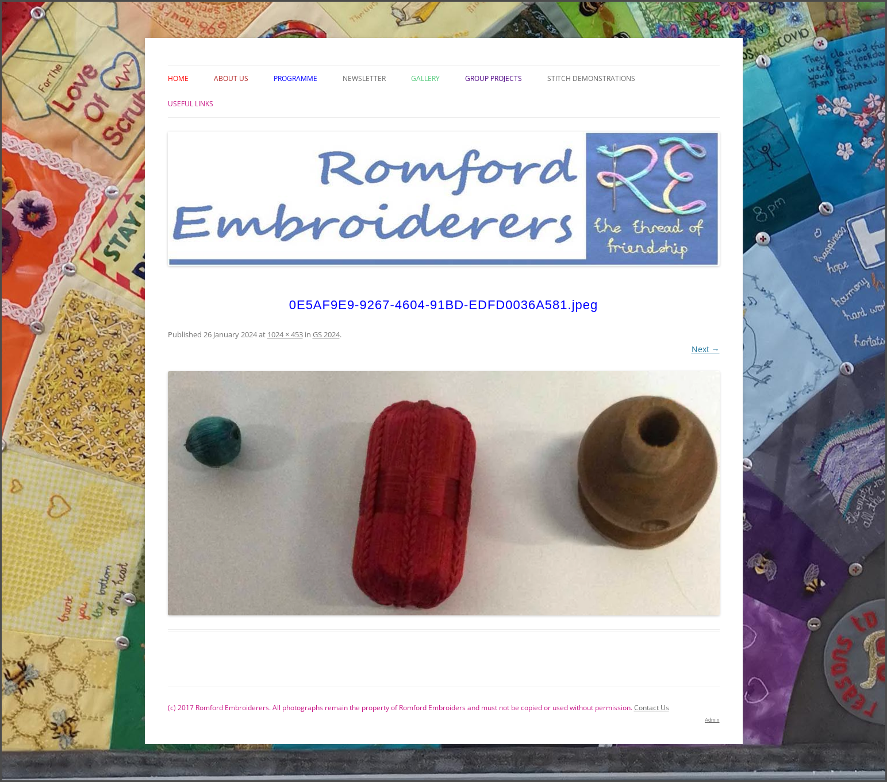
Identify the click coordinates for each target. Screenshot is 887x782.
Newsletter (364, 78)
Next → (706, 349)
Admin (712, 720)
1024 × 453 (285, 334)
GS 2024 (326, 334)
